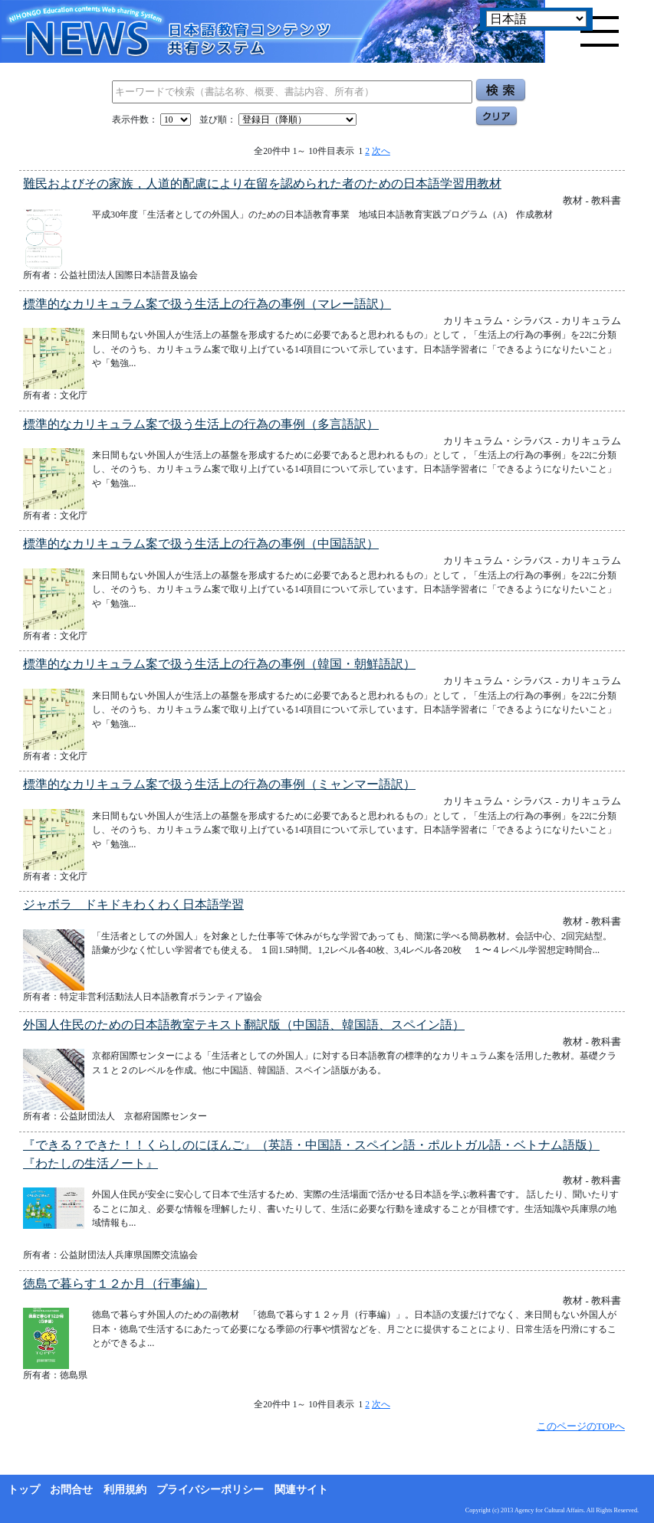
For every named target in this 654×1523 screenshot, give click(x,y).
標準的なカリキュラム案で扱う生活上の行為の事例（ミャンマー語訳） (219, 784)
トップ (24, 1489)
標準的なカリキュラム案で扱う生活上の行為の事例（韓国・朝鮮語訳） (219, 663)
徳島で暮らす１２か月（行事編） (115, 1283)
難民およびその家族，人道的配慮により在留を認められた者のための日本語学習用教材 (262, 183)
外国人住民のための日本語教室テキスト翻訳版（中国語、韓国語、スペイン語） (244, 1024)
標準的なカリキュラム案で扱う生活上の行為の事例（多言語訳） (201, 424)
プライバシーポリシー (210, 1489)
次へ (381, 151)
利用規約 (125, 1489)
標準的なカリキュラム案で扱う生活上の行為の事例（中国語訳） (201, 543)
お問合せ (71, 1489)
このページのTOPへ (581, 1426)
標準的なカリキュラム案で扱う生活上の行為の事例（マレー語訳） (207, 303)
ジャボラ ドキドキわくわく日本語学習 (133, 904)
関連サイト (301, 1489)
